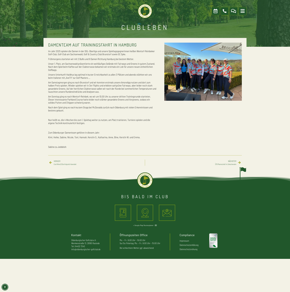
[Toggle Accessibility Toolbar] (5, 287)
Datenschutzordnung (188, 249)
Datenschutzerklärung (189, 245)
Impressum (184, 240)
